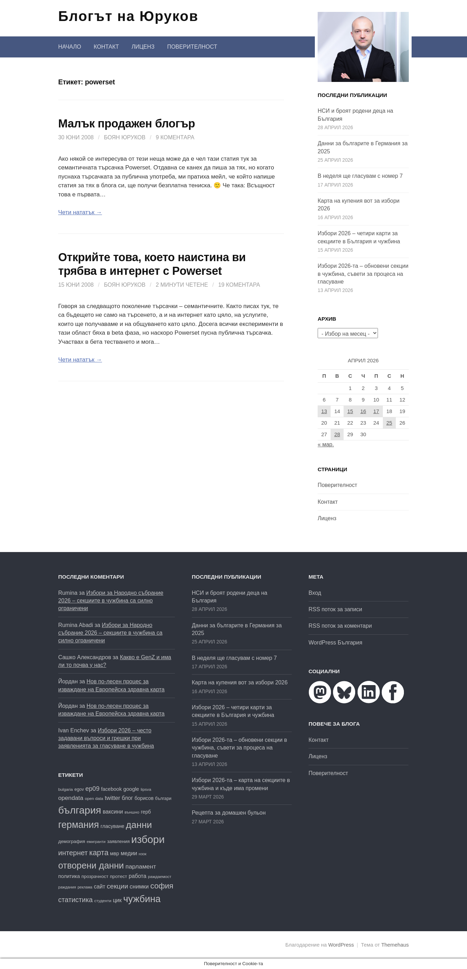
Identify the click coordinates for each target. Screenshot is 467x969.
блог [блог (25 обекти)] (127, 798)
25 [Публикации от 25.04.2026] (389, 423)
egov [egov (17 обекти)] (79, 789)
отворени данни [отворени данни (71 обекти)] (91, 865)
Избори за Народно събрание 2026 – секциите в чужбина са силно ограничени (110, 601)
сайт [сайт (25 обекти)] (99, 887)
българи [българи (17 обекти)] (163, 798)
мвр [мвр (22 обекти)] (114, 853)
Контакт (106, 47)
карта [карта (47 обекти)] (99, 853)
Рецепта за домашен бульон (229, 813)
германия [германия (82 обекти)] (78, 825)
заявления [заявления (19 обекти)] (118, 841)
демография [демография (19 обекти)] (71, 841)
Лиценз (142, 47)
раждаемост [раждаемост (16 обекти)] (159, 876)
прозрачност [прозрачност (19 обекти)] (94, 876)
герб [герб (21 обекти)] (146, 812)
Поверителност (192, 47)
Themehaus (395, 945)
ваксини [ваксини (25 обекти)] (113, 812)
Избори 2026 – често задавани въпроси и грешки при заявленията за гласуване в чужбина (106, 738)
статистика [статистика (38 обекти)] (75, 900)
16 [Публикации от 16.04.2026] (363, 411)
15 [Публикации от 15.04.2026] (350, 411)
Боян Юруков (124, 137)
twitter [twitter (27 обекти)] (112, 798)
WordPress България (335, 643)
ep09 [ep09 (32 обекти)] (93, 788)
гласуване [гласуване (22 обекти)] (112, 826)
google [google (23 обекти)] (131, 789)
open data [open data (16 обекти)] (94, 798)
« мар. (326, 444)
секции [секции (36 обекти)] (117, 886)
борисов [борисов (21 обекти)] (144, 798)
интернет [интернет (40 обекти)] (73, 853)
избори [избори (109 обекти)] (147, 839)
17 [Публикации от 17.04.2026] (376, 411)
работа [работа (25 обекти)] (137, 876)
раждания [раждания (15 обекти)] (67, 887)
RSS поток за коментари (340, 626)
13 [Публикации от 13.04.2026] (324, 411)
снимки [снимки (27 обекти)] (139, 886)
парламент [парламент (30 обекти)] (141, 866)
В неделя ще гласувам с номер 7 (360, 176)
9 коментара (175, 137)
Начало (69, 47)
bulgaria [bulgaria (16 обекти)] (65, 789)
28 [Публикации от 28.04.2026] (337, 434)
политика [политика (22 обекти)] (69, 876)
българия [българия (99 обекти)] (79, 810)
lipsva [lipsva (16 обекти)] (146, 789)
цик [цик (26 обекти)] (117, 900)
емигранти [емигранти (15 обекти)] (96, 841)
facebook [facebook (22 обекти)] (111, 789)
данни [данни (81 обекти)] (139, 825)
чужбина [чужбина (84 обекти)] (142, 899)
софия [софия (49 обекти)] (162, 885)
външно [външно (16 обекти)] (131, 812)
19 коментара (239, 285)
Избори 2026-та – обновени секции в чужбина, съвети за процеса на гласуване (363, 274)
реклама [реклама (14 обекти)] (84, 887)
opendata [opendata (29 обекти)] (70, 797)
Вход (315, 593)
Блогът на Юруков (128, 16)
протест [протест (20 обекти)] (118, 876)
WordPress (341, 945)
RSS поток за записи (335, 609)
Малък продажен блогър (126, 123)
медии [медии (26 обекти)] (129, 853)
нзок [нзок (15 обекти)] (143, 854)
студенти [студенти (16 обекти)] (102, 900)
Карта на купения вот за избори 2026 (239, 682)
